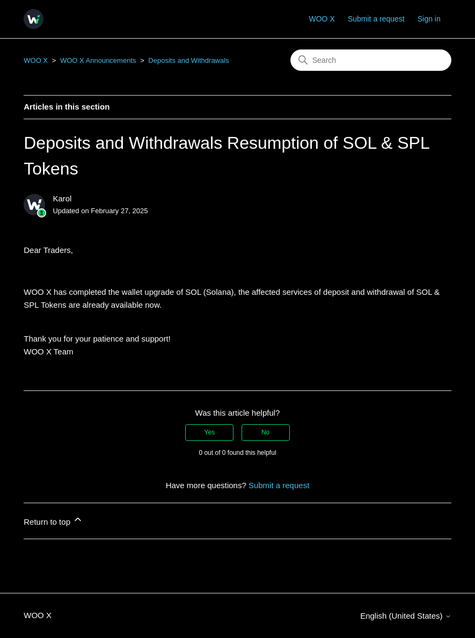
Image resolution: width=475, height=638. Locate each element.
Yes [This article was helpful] (209, 432)
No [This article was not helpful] (265, 432)
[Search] (370, 60)
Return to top (53, 520)
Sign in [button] (429, 19)
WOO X (322, 19)
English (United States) (405, 615)
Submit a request (376, 19)
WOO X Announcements (98, 60)
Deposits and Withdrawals (188, 60)
